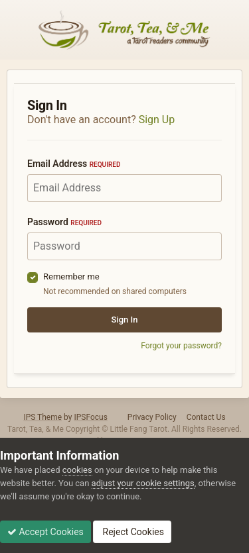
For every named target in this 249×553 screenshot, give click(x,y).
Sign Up (157, 119)
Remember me (71, 276)
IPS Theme (42, 417)
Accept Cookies (45, 532)
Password (64, 222)
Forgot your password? (181, 345)
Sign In (125, 320)
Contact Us (206, 417)
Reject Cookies (132, 532)
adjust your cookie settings (143, 483)
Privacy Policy (152, 417)
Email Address (73, 163)
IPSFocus (90, 417)
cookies (77, 470)
